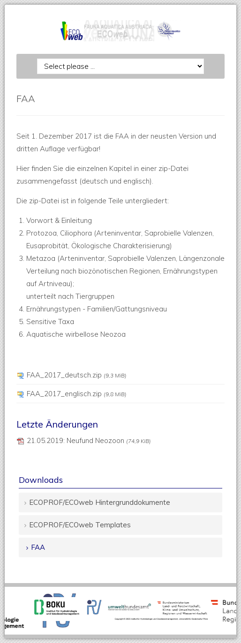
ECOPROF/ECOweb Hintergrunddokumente (99, 502)
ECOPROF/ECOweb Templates (80, 524)
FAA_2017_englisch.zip (77, 393)
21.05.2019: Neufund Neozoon (89, 440)
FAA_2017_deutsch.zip (77, 374)
